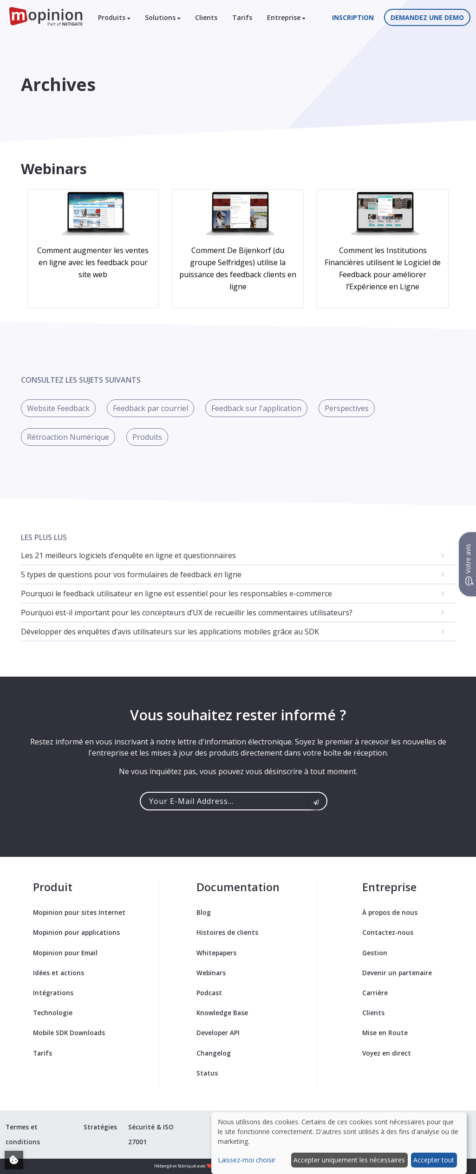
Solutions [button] (162, 17)
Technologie (52, 1012)
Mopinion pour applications (76, 932)
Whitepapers (216, 952)
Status (207, 1073)
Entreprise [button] (286, 17)
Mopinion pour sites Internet (79, 912)
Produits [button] (114, 17)
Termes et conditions (23, 1134)
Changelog (213, 1053)
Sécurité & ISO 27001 (151, 1134)
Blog (203, 912)
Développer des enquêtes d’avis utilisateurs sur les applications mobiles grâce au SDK (170, 631)
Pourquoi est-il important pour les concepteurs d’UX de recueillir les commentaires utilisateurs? (186, 612)
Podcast (209, 992)
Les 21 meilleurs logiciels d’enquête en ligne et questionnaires (128, 555)
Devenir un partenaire (397, 972)
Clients (206, 17)
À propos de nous (389, 912)
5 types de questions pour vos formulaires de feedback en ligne (131, 574)
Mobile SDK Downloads (69, 1032)
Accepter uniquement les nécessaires (349, 1159)
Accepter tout (433, 1159)
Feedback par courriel (150, 408)
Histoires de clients (227, 932)
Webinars (211, 972)
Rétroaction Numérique (68, 437)
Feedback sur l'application (256, 408)
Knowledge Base (222, 1012)
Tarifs (242, 17)
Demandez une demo (427, 17)
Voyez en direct (386, 1053)
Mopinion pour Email (65, 952)
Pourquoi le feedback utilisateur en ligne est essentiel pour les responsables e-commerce (176, 593)
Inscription (353, 17)
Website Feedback (58, 408)
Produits (147, 437)
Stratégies (100, 1126)
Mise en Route (385, 1032)
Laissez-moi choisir (246, 1159)
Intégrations (53, 992)
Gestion (374, 952)
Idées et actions (58, 972)
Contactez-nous (387, 932)
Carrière (375, 992)
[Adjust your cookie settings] (14, 1160)
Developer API (218, 1032)
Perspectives (347, 408)
